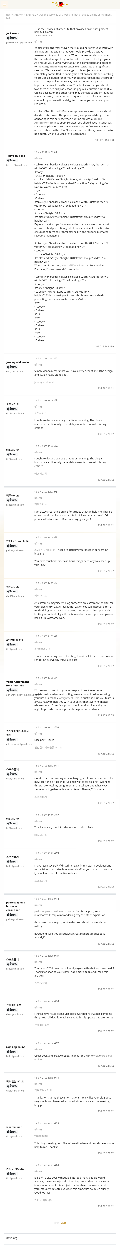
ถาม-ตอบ (31, 14)
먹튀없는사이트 (43, 1090)
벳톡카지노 (40, 504)
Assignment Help (69, 698)
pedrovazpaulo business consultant (55, 911)
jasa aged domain (44, 382)
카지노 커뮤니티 (43, 1200)
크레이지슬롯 (41, 1025)
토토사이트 (40, 413)
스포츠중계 (40, 796)
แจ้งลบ (38, 41)
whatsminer (41, 1135)
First (56, 1223)
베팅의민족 (40, 473)
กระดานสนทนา (14, 14)
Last (63, 1223)
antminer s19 (42, 648)
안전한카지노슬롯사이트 (48, 747)
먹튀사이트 (40, 595)
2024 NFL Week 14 (44, 550)
